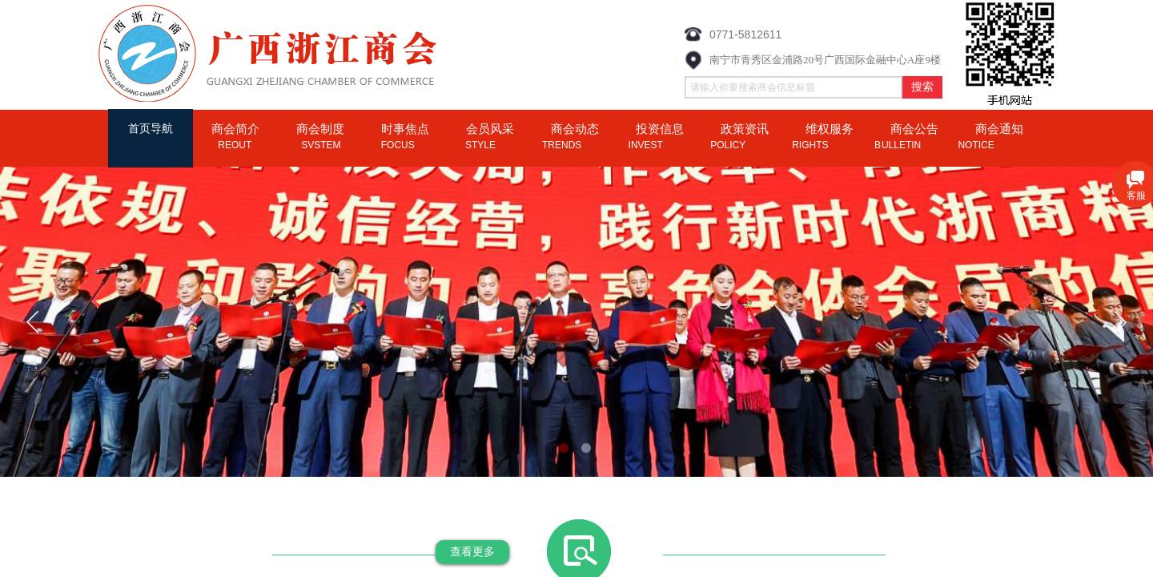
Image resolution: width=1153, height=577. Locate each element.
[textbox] (793, 87)
